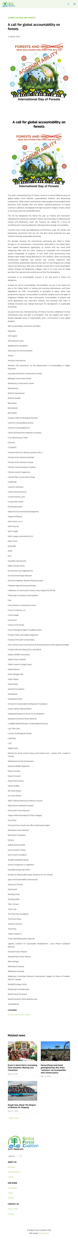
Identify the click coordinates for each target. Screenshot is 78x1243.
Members (11, 1167)
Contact (11, 1214)
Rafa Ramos (44, 1233)
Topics (10, 1193)
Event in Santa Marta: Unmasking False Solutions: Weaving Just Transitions (22, 1067)
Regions (11, 1198)
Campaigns (12, 1188)
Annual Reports (14, 1172)
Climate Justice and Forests (21, 18)
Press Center (13, 1209)
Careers (11, 1177)
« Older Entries (13, 1118)
